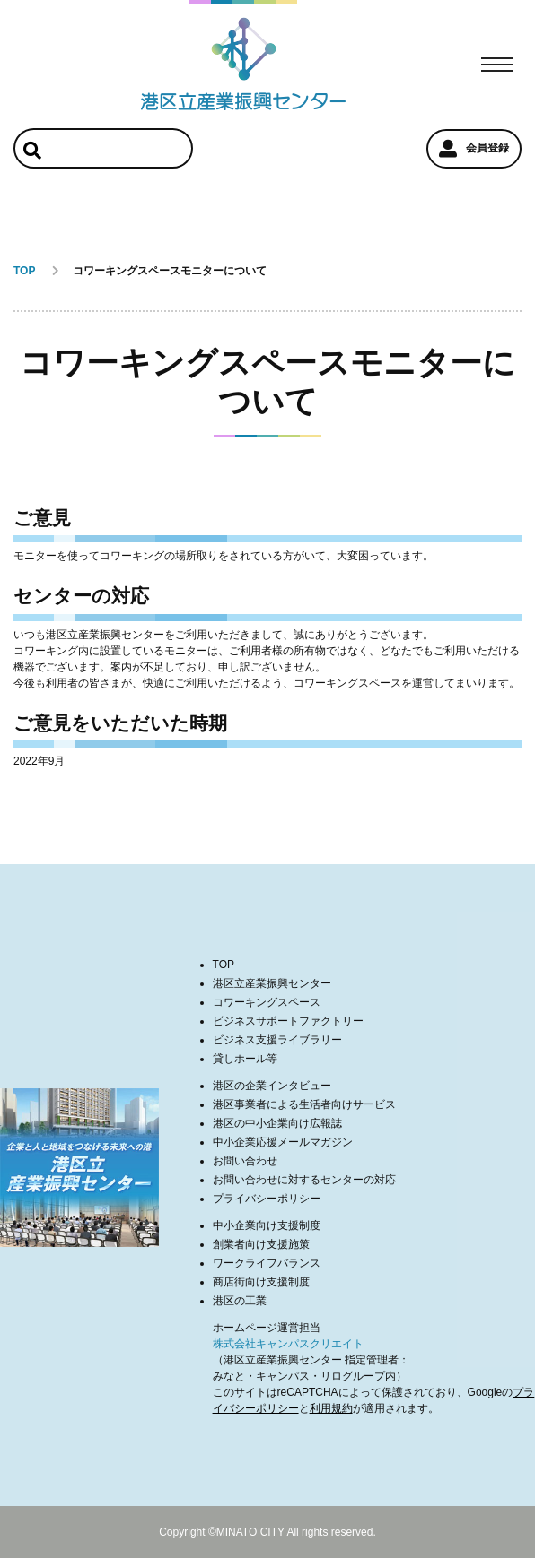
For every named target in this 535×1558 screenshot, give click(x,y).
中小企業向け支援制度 (266, 1225)
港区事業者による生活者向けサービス (304, 1104)
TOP (223, 964)
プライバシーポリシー (266, 1198)
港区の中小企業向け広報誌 (277, 1123)
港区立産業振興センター (272, 983)
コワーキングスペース (266, 1002)
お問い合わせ (245, 1161)
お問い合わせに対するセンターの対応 (304, 1179)
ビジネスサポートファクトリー (288, 1021)
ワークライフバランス (266, 1263)
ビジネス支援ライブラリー (277, 1040)
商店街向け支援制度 (261, 1282)
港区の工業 (240, 1300)
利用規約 (331, 1408)
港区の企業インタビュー (272, 1085)
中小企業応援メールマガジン (283, 1142)
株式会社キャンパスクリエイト (288, 1343)
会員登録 (474, 149)
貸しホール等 (245, 1058)
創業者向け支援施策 (261, 1244)
